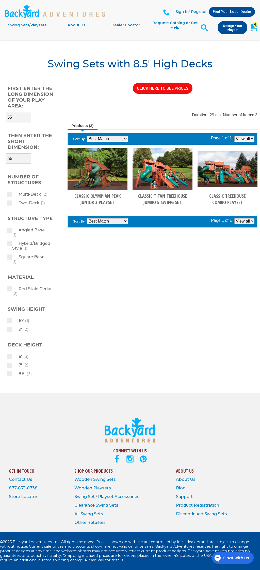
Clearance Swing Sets (96, 505)
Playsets (102, 488)
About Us (76, 25)
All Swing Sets (88, 513)
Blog (181, 488)
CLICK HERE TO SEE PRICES (162, 88)
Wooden (83, 479)
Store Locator (23, 496)
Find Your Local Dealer (232, 12)
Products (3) (82, 125)
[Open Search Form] (204, 27)
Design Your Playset (232, 28)
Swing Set (85, 496)
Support (184, 496)
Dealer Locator (125, 25)
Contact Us (20, 479)
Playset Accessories (118, 496)
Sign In (182, 11)
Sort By (79, 139)
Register (199, 11)
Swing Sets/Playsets (27, 25)
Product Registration (197, 505)
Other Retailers (90, 522)
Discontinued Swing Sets (201, 513)
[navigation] (101, 25)
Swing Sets (104, 479)
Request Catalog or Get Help (175, 25)
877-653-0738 (23, 488)
